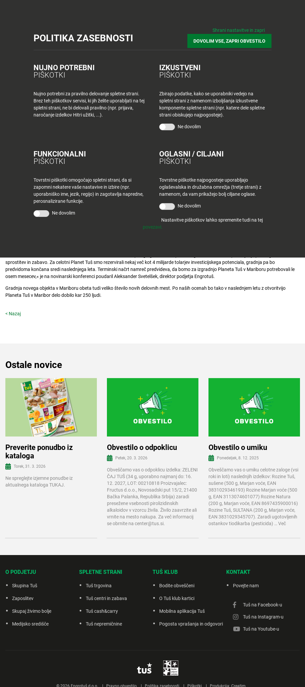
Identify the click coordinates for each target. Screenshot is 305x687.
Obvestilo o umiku (237, 447)
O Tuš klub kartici (176, 598)
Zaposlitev (23, 598)
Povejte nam (246, 585)
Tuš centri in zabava (106, 598)
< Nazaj (13, 313)
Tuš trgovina (99, 585)
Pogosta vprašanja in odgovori (191, 624)
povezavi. (153, 227)
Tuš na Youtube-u (261, 629)
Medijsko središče (30, 624)
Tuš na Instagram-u (263, 617)
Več (282, 523)
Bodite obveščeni (176, 585)
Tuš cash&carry (102, 611)
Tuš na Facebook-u (262, 604)
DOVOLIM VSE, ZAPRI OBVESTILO (229, 41)
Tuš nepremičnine (104, 624)
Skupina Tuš (24, 585)
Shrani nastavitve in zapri (238, 30)
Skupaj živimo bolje (31, 611)
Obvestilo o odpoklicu (142, 447)
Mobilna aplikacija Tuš (182, 611)
